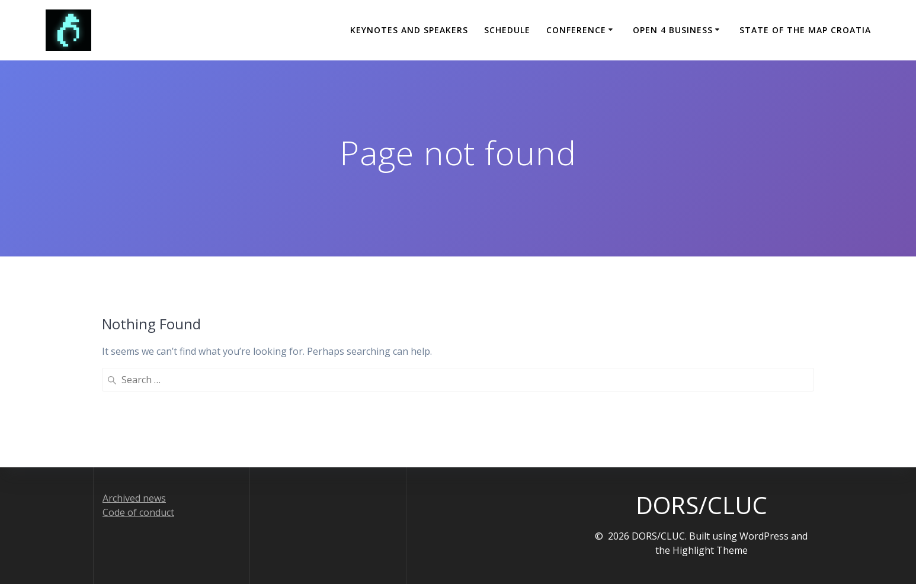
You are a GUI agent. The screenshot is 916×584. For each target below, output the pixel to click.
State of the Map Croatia (805, 30)
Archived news (134, 498)
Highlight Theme (710, 550)
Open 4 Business (673, 30)
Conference (576, 30)
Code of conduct (138, 512)
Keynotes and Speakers (409, 30)
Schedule (507, 30)
